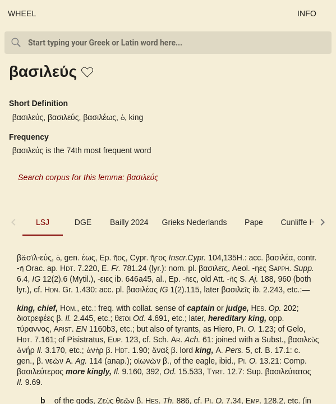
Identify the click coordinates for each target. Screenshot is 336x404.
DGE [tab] (83, 222)
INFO (306, 13)
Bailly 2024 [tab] (129, 222)
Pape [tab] (254, 222)
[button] (88, 73)
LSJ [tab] (42, 222)
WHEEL (22, 13)
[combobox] (168, 42)
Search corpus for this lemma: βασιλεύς (88, 177)
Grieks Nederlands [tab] (194, 222)
